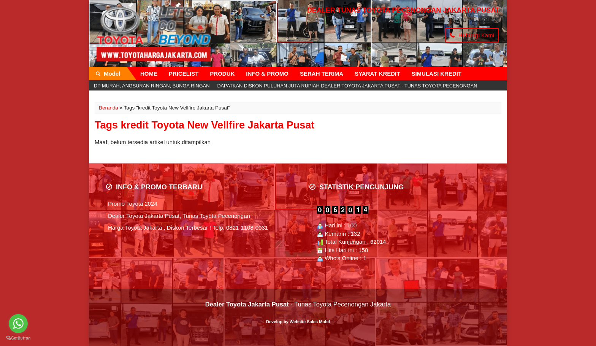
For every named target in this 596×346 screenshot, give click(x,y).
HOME (148, 73)
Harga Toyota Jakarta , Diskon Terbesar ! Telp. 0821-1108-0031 (188, 227)
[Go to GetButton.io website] (18, 338)
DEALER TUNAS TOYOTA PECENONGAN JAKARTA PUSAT (403, 10)
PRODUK (222, 73)
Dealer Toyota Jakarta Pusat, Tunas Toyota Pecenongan (179, 216)
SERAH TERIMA (321, 73)
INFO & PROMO (267, 73)
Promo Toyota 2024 (132, 203)
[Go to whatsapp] (18, 323)
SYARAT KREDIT (377, 73)
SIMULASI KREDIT (436, 73)
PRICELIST (183, 73)
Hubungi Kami (472, 35)
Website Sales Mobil (310, 321)
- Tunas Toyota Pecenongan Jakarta (298, 304)
